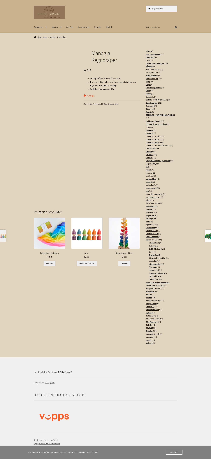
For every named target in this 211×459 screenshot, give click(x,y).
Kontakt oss (83, 27)
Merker (55, 27)
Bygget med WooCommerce (47, 443)
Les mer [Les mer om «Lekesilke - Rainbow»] (49, 263)
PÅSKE (109, 27)
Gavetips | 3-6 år (100, 104)
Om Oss (69, 27)
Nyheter (98, 27)
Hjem (39, 37)
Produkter (38, 27)
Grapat (111, 104)
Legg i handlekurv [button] (86, 263)
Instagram (49, 382)
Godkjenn (174, 452)
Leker (45, 37)
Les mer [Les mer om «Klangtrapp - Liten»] (124, 263)
